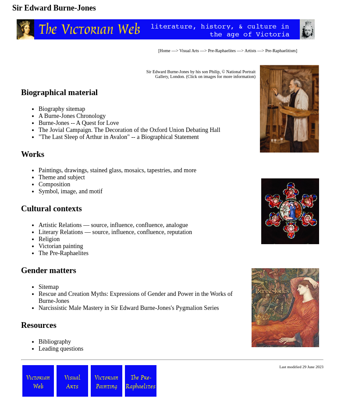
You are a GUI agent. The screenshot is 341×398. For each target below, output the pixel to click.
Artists (250, 50)
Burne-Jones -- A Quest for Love (79, 123)
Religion (49, 239)
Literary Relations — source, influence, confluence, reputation (115, 232)
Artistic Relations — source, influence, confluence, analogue (113, 225)
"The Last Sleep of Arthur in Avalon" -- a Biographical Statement (119, 137)
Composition (54, 184)
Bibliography (55, 341)
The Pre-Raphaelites (64, 253)
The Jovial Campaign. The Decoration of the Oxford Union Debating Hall (129, 130)
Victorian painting (61, 246)
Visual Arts (189, 50)
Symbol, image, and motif (71, 191)
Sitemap (49, 287)
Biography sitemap (62, 109)
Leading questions (61, 348)
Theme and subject (62, 177)
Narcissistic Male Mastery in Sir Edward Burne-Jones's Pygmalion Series (129, 308)
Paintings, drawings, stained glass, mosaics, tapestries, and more (117, 170)
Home (165, 50)
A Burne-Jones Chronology (72, 116)
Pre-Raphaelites (222, 50)
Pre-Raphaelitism (280, 50)
